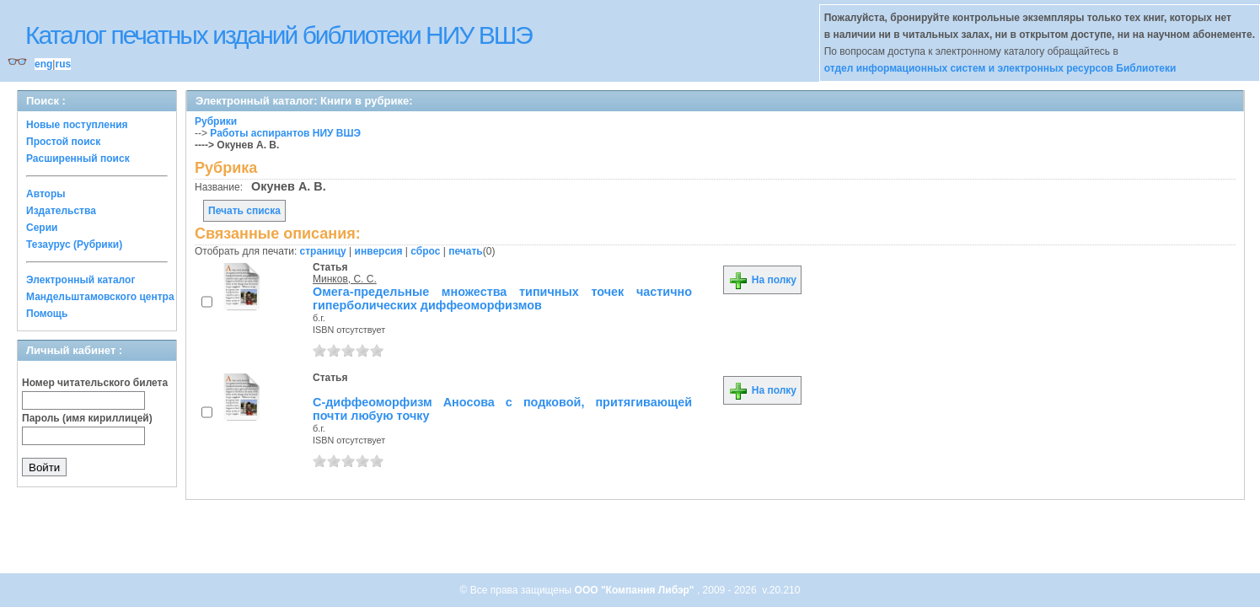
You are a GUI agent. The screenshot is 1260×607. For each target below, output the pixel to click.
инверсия (379, 251)
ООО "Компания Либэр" (636, 590)
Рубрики (216, 121)
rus (63, 64)
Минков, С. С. (345, 279)
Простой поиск (63, 142)
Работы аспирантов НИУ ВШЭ (285, 133)
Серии (41, 228)
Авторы (46, 194)
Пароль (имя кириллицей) (87, 418)
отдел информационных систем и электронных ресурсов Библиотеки (1000, 68)
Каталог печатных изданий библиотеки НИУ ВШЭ (278, 35)
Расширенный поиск (78, 158)
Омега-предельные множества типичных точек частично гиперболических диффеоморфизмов (502, 298)
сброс (425, 251)
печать (465, 251)
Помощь (46, 314)
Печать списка (244, 211)
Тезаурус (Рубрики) (74, 244)
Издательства (61, 211)
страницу (323, 251)
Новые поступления (77, 125)
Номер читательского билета (95, 383)
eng (43, 64)
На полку (762, 280)
